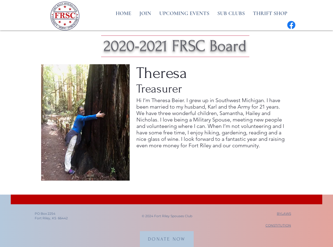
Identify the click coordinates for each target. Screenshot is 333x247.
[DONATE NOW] (167, 239)
